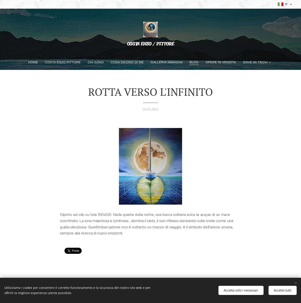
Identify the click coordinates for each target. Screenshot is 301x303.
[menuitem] (33, 62)
